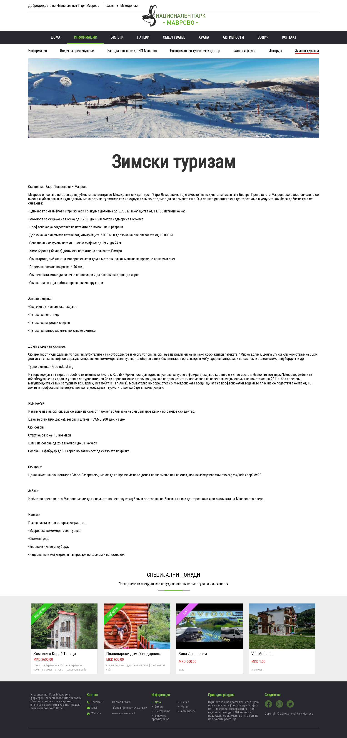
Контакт (289, 37)
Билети (117, 37)
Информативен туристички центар (195, 51)
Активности (233, 37)
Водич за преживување (77, 51)
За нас (185, 702)
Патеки (143, 37)
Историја (275, 51)
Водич (262, 37)
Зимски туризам (307, 51)
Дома (55, 37)
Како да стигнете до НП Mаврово (132, 51)
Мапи (184, 706)
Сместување (174, 37)
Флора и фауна (244, 51)
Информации (85, 37)
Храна (204, 37)
